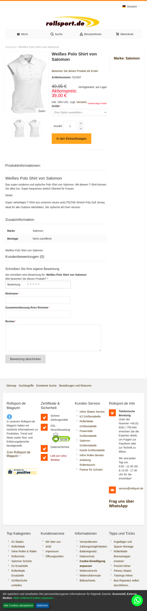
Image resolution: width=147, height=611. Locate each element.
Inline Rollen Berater (92, 455)
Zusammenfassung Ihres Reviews (26, 307)
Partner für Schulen (91, 469)
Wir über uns (53, 541)
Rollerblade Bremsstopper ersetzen (122, 556)
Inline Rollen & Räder (24, 551)
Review (10, 321)
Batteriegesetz (88, 551)
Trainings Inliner (123, 575)
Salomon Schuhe (21, 561)
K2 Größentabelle (90, 416)
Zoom (41, 111)
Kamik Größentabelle (92, 450)
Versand (81, 102)
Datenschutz (87, 556)
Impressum (52, 551)
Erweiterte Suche (46, 385)
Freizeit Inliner (122, 565)
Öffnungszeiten (55, 556)
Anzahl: (58, 126)
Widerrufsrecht (88, 570)
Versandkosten (88, 541)
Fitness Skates (122, 570)
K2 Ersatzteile (19, 565)
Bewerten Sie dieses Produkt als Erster (75, 71)
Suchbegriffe (26, 385)
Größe (56, 106)
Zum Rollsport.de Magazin (18, 454)
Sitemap (11, 385)
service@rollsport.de (131, 488)
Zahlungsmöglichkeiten (93, 546)
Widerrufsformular (90, 575)
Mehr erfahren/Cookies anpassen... (34, 597)
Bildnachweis (87, 580)
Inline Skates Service (92, 411)
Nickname (11, 293)
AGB (48, 546)
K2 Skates (17, 541)
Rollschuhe (17, 556)
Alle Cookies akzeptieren (18, 605)
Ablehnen (42, 605)
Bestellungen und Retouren (75, 385)
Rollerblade (18, 546)
